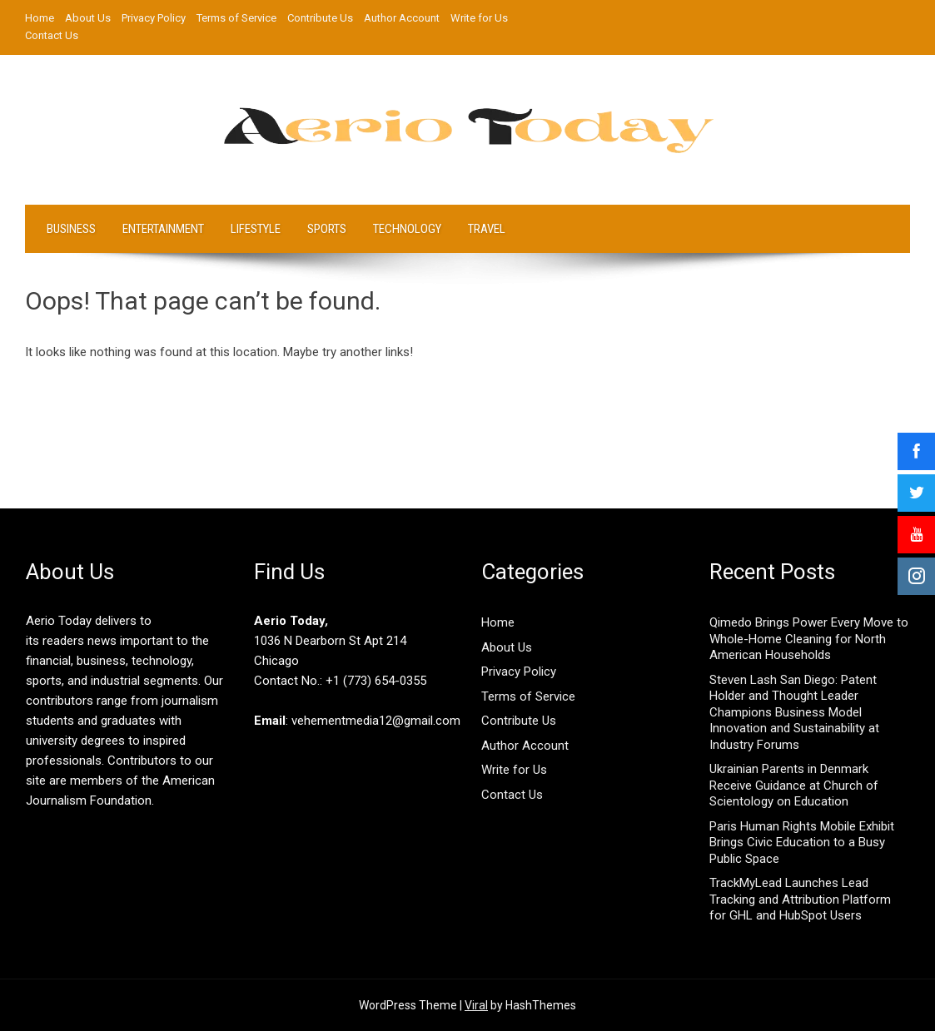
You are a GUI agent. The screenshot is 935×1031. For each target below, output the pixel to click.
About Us (88, 18)
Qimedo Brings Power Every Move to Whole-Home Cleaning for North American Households (808, 638)
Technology (407, 228)
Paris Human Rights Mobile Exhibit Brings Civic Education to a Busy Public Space (801, 842)
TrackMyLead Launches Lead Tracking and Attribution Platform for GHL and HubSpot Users (800, 899)
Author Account (402, 18)
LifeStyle (256, 228)
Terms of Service (236, 18)
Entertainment (163, 228)
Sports (326, 228)
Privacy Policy (154, 18)
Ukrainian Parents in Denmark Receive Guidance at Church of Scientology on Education (793, 785)
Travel (486, 228)
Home (39, 18)
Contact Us (51, 35)
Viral (476, 1005)
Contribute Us (320, 18)
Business (71, 228)
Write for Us (479, 18)
